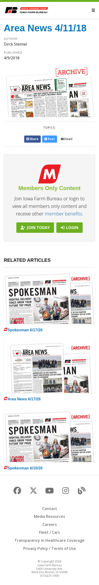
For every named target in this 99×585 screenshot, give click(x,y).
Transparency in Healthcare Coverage (49, 540)
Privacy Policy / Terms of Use (49, 548)
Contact (49, 508)
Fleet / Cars (49, 532)
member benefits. (64, 214)
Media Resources (49, 516)
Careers (49, 524)
